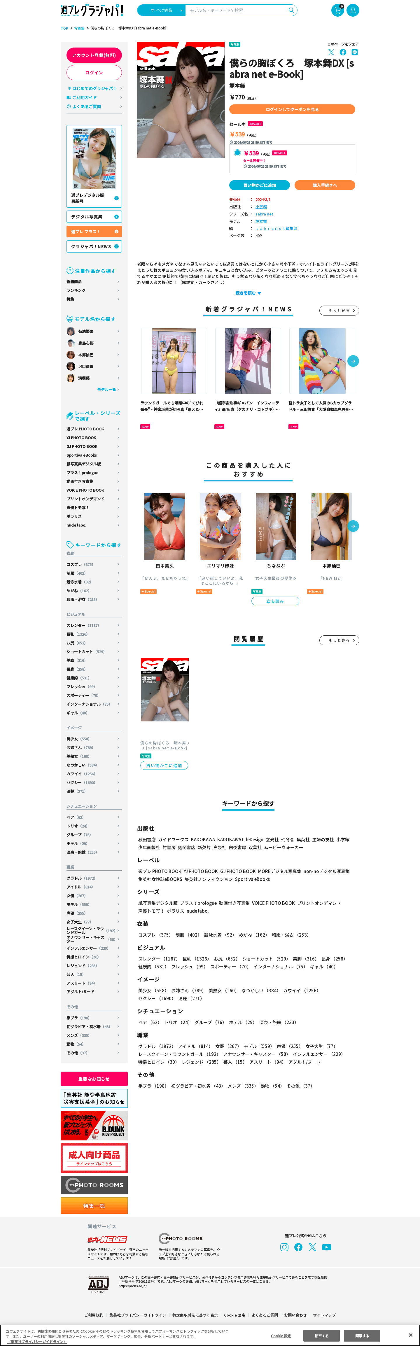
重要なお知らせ (94, 1079)
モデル (79, 904)
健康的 (79, 678)
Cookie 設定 (234, 1315)
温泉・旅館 (83, 852)
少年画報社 (149, 847)
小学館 (261, 206)
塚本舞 (261, 221)
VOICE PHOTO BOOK (85, 490)
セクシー (82, 782)
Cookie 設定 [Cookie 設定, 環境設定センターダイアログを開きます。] (281, 1335)
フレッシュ (81, 686)
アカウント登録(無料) (94, 55)
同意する (362, 1335)
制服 (77, 573)
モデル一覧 (106, 389)
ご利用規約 (94, 1315)
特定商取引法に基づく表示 (195, 1315)
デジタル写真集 (87, 217)
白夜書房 (237, 847)
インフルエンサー (88, 948)
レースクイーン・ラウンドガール (92, 930)
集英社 (302, 839)
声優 (77, 913)
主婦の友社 (322, 839)
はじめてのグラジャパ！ (94, 88)
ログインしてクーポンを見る (292, 109)
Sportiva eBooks (81, 455)
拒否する (322, 1335)
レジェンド (83, 965)
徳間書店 (186, 847)
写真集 (78, 28)
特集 (70, 299)
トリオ (78, 826)
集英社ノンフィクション (208, 879)
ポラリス (74, 516)
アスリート (81, 983)
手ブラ (79, 1018)
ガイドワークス (173, 839)
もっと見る (339, 310)
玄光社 (271, 839)
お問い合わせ (295, 1315)
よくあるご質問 (86, 106)
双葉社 (255, 847)
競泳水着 (80, 582)
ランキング (75, 290)
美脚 (77, 660)
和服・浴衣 (83, 599)
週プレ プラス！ (86, 231)
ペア (76, 817)
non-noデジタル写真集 (322, 871)
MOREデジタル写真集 (276, 871)
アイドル (81, 887)
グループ (80, 834)
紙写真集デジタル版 (83, 464)
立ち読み (275, 601)
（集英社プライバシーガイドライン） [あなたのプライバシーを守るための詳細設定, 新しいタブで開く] (37, 1341)
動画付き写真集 (79, 481)
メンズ (79, 1035)
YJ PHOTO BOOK (81, 437)
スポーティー (83, 695)
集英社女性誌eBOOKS (160, 879)
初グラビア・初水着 (89, 1026)
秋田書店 (147, 839)
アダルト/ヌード (80, 991)
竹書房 (169, 847)
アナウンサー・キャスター (92, 939)
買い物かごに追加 (259, 185)
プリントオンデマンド (85, 499)
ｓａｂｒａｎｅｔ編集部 (276, 228)
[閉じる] (410, 1335)
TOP (64, 28)
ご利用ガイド (84, 97)
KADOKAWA (203, 839)
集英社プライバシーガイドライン (138, 1315)
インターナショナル (89, 704)
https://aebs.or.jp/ (132, 1286)
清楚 (77, 791)
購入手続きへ (325, 185)
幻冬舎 (286, 839)
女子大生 (80, 922)
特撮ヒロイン (83, 957)
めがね (79, 590)
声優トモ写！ (77, 507)
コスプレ (81, 564)
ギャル (78, 713)
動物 (76, 1044)
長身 (77, 669)
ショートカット (86, 651)
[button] (353, 361)
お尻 (77, 643)
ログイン (94, 73)
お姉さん (81, 747)
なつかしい (83, 765)
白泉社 (219, 847)
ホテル (78, 843)
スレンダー (84, 625)
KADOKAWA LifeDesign (240, 839)
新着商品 (74, 281)
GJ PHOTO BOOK (81, 446)
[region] (210, 1335)
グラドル (82, 878)
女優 (77, 895)
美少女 (79, 739)
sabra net (263, 214)
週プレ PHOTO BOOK (85, 429)
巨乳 (78, 634)
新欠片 (204, 847)
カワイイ (82, 774)
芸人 (76, 974)
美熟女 (79, 756)
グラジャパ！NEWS (91, 246)
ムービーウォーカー (283, 847)
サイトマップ (324, 1315)
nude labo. (76, 525)
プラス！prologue (82, 472)
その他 (78, 1053)
